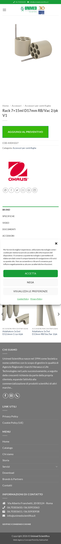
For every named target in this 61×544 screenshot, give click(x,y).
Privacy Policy (36, 299)
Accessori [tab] (8, 236)
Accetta (30, 273)
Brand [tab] (6, 209)
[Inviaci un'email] (11, 395)
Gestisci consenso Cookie (16, 524)
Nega (30, 282)
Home (5, 105)
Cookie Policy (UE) (12, 422)
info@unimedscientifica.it (37, 2)
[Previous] (3, 320)
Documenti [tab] (9, 229)
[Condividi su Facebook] (11, 190)
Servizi (6, 466)
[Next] (58, 320)
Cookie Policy (23, 299)
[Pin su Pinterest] (29, 190)
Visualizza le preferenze (30, 291)
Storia (5, 460)
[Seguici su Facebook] (5, 395)
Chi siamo (8, 454)
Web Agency (18, 540)
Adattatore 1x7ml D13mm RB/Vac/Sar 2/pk (44, 333)
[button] (56, 243)
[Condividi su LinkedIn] (34, 190)
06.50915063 (31, 507)
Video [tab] (5, 223)
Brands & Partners (12, 479)
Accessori (17, 105)
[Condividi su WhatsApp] (5, 190)
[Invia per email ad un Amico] (23, 190)
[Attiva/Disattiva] (57, 466)
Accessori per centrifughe (38, 105)
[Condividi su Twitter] (17, 190)
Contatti (7, 485)
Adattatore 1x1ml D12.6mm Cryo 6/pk (12, 333)
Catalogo (7, 447)
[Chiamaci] (17, 395)
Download (8, 472)
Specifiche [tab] (8, 216)
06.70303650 (19, 2)
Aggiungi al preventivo (25, 131)
